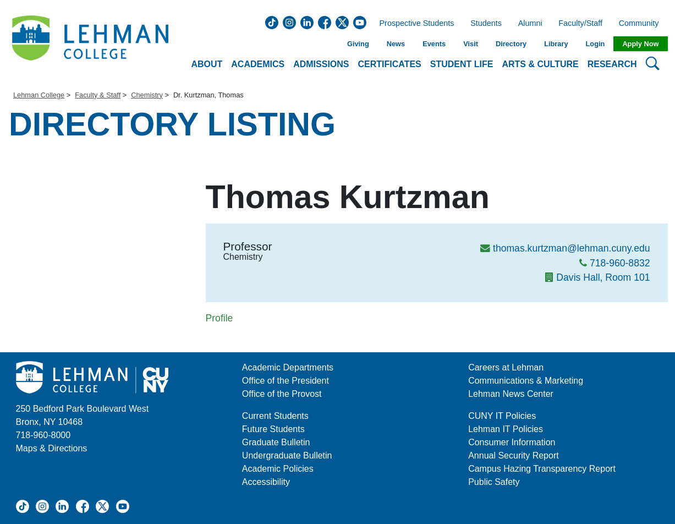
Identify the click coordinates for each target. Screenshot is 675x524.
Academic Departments (287, 367)
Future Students (273, 429)
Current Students (275, 416)
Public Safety (493, 482)
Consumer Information (511, 442)
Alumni (530, 23)
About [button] (206, 64)
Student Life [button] (461, 64)
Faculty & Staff (97, 95)
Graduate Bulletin (276, 442)
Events (434, 44)
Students (486, 23)
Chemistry (147, 95)
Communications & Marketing (525, 380)
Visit (470, 44)
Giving (358, 44)
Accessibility (266, 482)
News (396, 44)
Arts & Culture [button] (540, 64)
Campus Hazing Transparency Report (542, 468)
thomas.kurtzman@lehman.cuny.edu (571, 248)
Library (556, 44)
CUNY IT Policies (502, 416)
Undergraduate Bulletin (287, 455)
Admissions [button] (321, 64)
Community (642, 23)
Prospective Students (414, 23)
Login (595, 44)
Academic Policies (278, 468)
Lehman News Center (510, 394)
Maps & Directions (51, 448)
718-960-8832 (620, 263)
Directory (511, 44)
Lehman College (38, 95)
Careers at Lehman (506, 367)
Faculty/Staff (580, 23)
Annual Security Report (513, 455)
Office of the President (285, 380)
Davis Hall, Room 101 (603, 277)
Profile (219, 318)
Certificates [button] (389, 64)
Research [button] (612, 64)
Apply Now (640, 44)
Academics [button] (257, 64)
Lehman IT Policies (505, 429)
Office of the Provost (282, 394)
